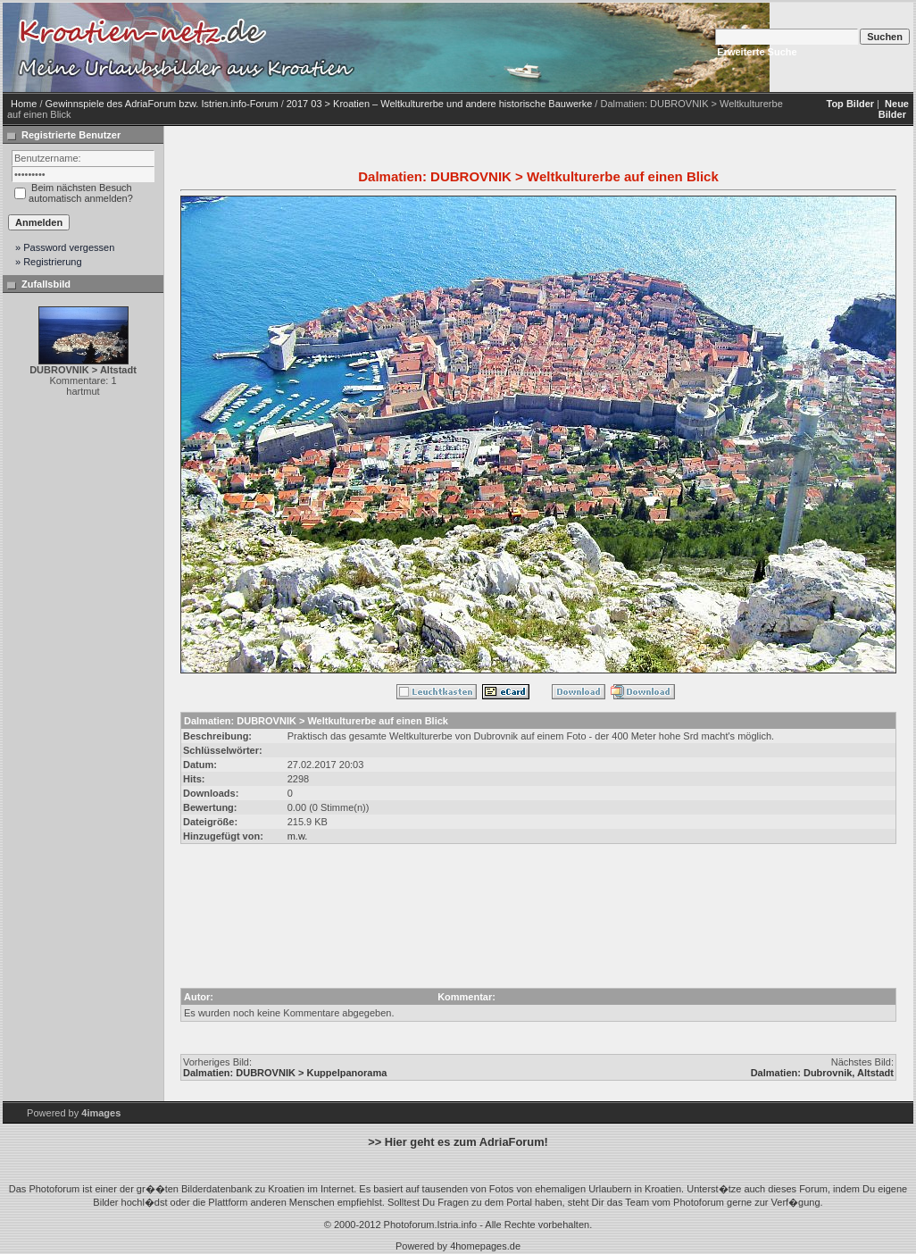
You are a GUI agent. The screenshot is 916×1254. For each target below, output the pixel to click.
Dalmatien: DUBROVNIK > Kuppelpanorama (285, 1072)
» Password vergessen (64, 247)
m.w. (297, 836)
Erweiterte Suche (756, 51)
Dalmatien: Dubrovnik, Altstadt (822, 1072)
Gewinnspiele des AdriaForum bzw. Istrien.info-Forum (162, 103)
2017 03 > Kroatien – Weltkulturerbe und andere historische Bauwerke (440, 103)
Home (24, 103)
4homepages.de (485, 1246)
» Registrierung (48, 261)
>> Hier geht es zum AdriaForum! (458, 1142)
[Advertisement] (538, 910)
